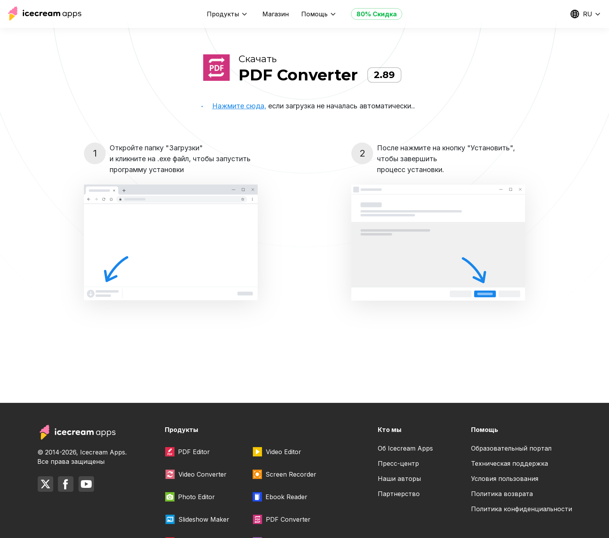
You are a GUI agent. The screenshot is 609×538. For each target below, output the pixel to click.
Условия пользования (504, 478)
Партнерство (399, 494)
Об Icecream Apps (405, 448)
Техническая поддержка (509, 463)
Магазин (275, 14)
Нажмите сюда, (239, 106)
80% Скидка (376, 14)
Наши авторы (399, 478)
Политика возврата (502, 494)
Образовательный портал (511, 448)
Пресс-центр (398, 463)
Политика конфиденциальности (521, 509)
